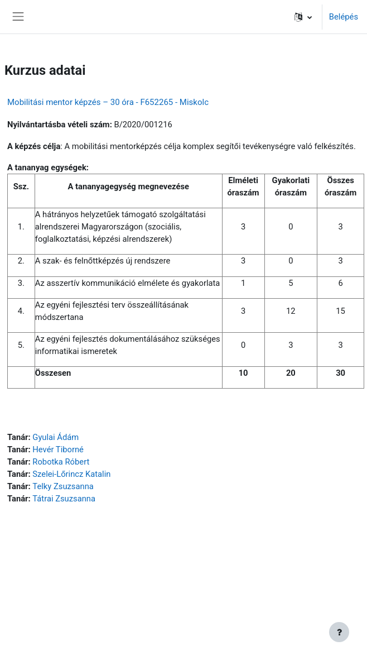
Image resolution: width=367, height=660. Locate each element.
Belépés (343, 17)
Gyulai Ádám (55, 437)
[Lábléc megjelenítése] (339, 632)
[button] (303, 17)
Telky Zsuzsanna (62, 486)
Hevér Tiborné (58, 449)
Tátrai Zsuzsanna (63, 499)
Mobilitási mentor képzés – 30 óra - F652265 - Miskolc (108, 102)
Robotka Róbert (60, 462)
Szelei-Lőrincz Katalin (71, 474)
